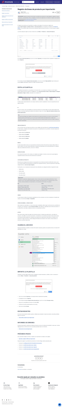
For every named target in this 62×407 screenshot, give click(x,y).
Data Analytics (36, 385)
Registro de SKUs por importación (7, 19)
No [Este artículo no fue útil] (40, 358)
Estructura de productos (6, 10)
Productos (27, 6)
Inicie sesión (20, 369)
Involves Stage (6, 385)
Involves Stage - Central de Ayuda (8, 6)
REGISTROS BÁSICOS (20, 6)
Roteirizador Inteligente (53, 385)
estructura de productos (54, 127)
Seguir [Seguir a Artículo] (58, 12)
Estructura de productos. (29, 20)
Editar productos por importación (7, 22)
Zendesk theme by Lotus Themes (7, 403)
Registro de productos (5, 13)
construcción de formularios (31, 19)
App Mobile (20, 385)
